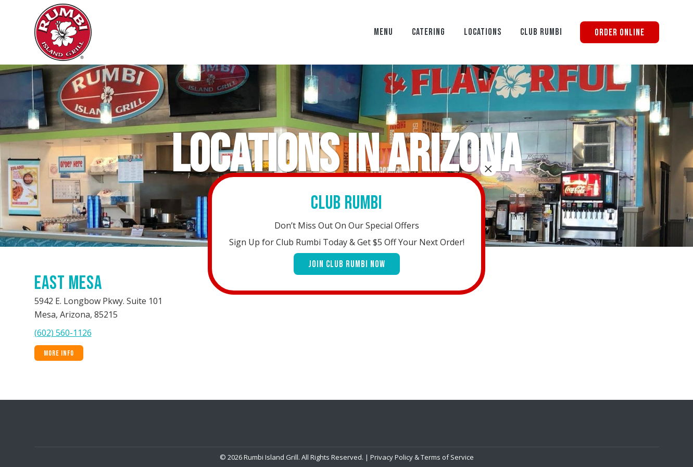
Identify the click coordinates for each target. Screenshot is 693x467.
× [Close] (488, 168)
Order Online (620, 32)
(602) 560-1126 (63, 332)
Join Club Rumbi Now (346, 264)
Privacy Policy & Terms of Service (422, 457)
